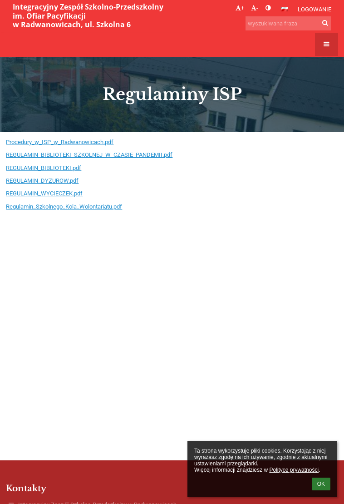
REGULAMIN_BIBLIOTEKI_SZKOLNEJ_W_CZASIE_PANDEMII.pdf (89, 154)
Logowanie (314, 9)
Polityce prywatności (294, 470)
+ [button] (240, 8)
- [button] (254, 8)
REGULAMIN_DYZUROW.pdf (42, 180)
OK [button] (321, 484)
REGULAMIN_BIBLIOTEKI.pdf (43, 168)
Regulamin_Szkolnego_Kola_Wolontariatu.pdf (64, 206)
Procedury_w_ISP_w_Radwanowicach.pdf (59, 142)
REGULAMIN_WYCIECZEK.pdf (44, 193)
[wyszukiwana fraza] (288, 23)
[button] (284, 9)
